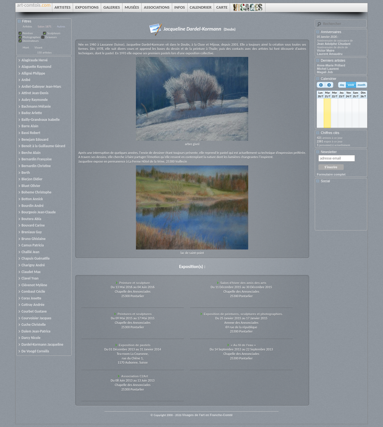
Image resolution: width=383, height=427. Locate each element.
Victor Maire (325, 50)
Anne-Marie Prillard (331, 65)
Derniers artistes (333, 61)
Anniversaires (331, 32)
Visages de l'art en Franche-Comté (207, 415)
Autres (61, 26)
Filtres (26, 21)
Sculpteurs (53, 33)
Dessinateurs (31, 40)
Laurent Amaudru (329, 54)
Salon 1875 (44, 26)
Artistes (27, 26)
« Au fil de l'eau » (243, 345)
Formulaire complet (331, 174)
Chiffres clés (330, 133)
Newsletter (329, 152)
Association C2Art (134, 376)
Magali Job (325, 72)
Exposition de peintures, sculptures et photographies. (243, 314)
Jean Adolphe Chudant (333, 43)
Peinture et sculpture (134, 283)
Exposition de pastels (135, 345)
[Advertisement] (342, 209)
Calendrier (328, 79)
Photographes (31, 37)
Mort (26, 47)
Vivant (38, 47)
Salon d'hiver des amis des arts (243, 283)
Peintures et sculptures (134, 314)
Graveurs (51, 37)
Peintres (28, 33)
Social (325, 181)
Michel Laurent (328, 68)
